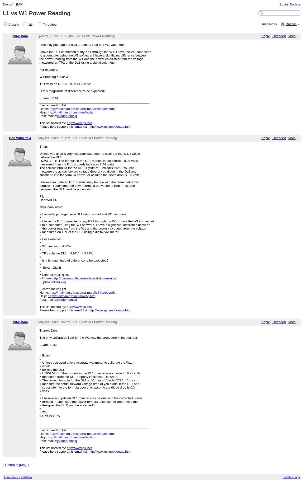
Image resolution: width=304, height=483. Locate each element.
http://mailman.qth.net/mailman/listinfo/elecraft (82, 109)
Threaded (50, 24)
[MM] (19, 4)
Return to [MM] (15, 465)
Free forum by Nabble (18, 477)
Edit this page (291, 477)
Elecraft (8, 4)
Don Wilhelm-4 (20, 138)
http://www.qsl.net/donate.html (110, 126)
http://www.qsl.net (79, 123)
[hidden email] (67, 116)
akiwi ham (20, 36)
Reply (265, 36)
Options (290, 24)
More (292, 36)
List (30, 24)
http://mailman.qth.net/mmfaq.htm (71, 112)
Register (295, 4)
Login (284, 4)
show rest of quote (54, 282)
